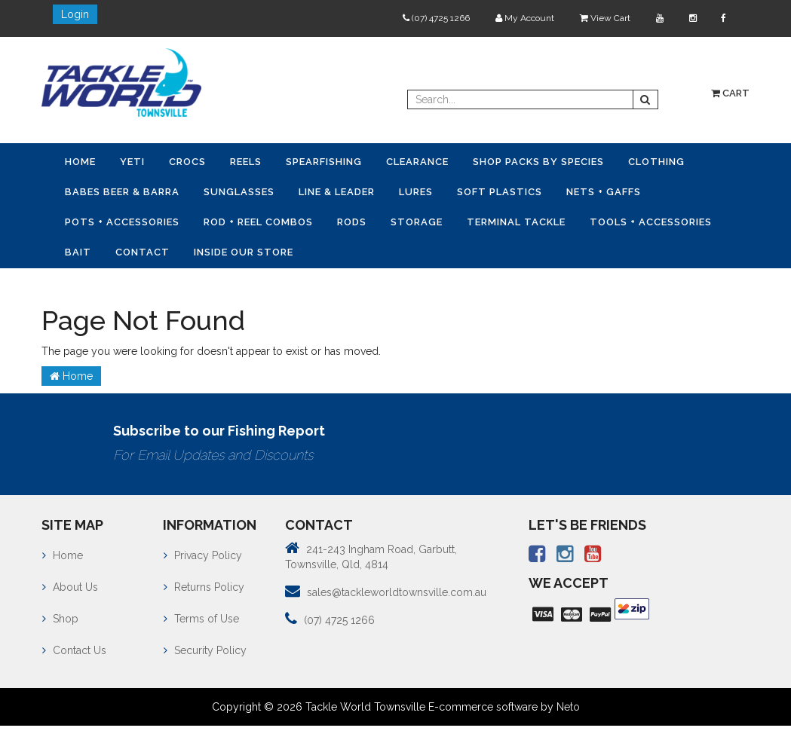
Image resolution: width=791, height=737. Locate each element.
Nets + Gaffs (603, 191)
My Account (524, 18)
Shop (60, 619)
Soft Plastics (499, 191)
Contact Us (74, 650)
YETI (132, 161)
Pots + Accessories (122, 222)
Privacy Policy (203, 555)
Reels (246, 161)
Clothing (656, 161)
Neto (568, 707)
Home (80, 161)
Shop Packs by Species (538, 161)
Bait (78, 252)
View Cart (605, 18)
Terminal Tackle (516, 222)
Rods (351, 222)
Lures (416, 191)
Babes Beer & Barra (122, 191)
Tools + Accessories (651, 222)
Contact (142, 252)
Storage (417, 222)
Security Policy (205, 650)
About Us (70, 587)
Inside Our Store (243, 252)
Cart (730, 93)
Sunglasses (239, 191)
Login (75, 14)
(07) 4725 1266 (436, 18)
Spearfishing (324, 161)
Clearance (417, 161)
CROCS (187, 161)
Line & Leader (337, 191)
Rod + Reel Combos (258, 222)
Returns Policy (204, 587)
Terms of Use (201, 619)
